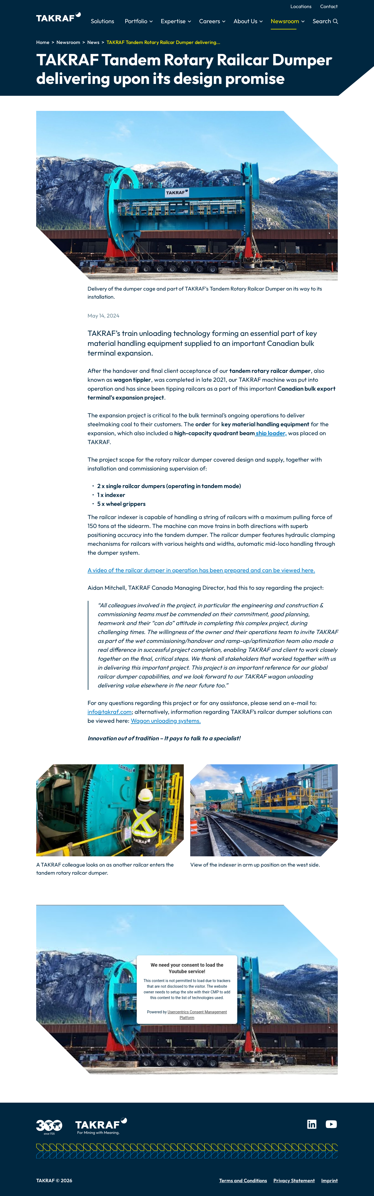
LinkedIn (311, 1124)
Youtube (331, 1124)
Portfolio (136, 21)
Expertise (173, 21)
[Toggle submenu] (151, 21)
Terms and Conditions (243, 1180)
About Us (245, 21)
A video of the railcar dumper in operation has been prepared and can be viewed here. (201, 570)
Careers (209, 21)
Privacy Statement (294, 1180)
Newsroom (285, 21)
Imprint (329, 1180)
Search (322, 21)
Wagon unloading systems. (166, 720)
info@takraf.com (110, 711)
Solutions (102, 21)
